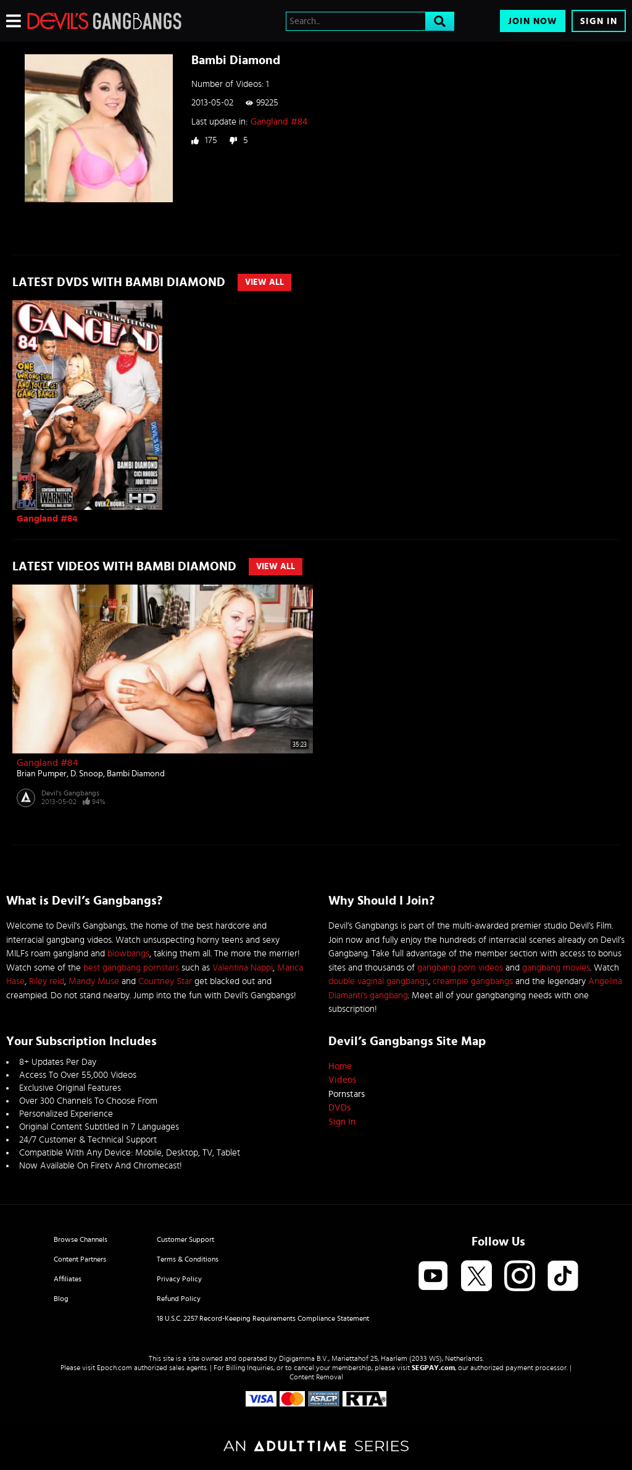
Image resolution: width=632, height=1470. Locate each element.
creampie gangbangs (473, 981)
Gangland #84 (279, 121)
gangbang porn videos (460, 967)
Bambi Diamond (136, 774)
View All (264, 282)
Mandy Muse (94, 981)
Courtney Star (165, 981)
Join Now (532, 21)
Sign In (598, 21)
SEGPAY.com (433, 1367)
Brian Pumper (42, 774)
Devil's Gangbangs (70, 793)
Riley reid (46, 981)
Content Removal (316, 1377)
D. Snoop (86, 774)
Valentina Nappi (242, 967)
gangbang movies (556, 967)
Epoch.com (114, 1367)
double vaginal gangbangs (378, 981)
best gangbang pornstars (131, 967)
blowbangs (128, 953)
